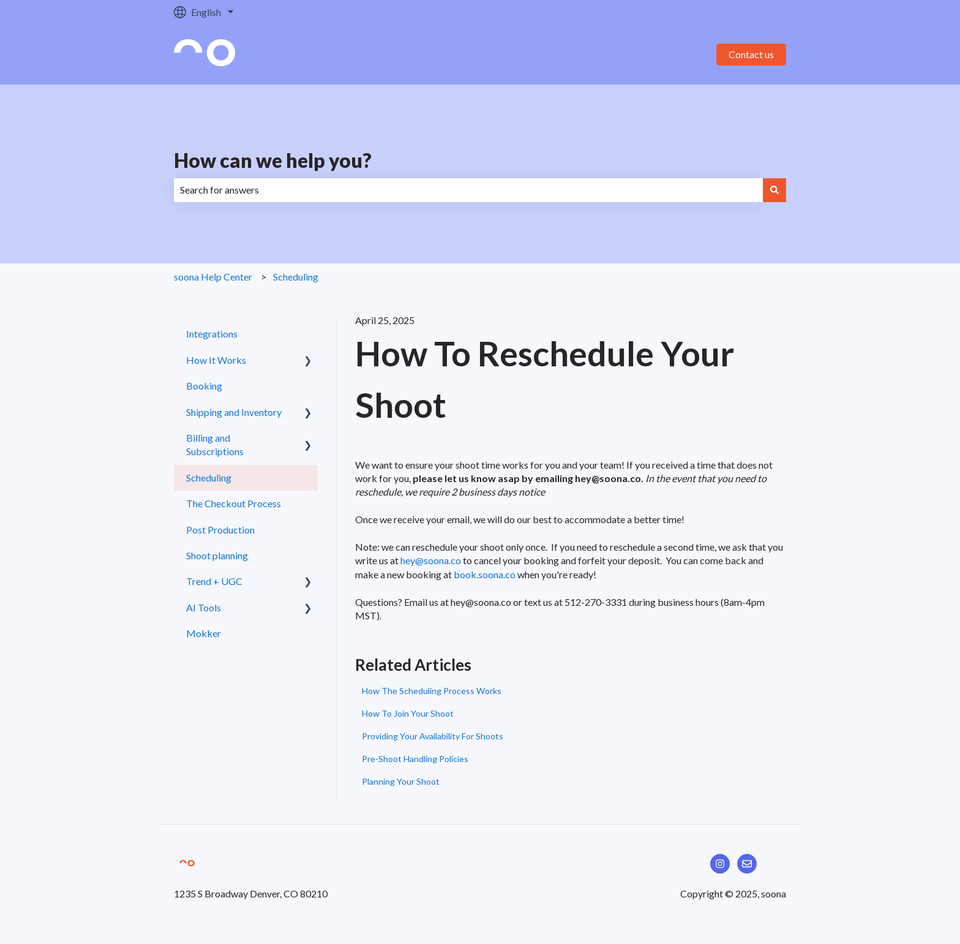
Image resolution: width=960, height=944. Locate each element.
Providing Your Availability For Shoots (432, 736)
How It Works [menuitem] (216, 360)
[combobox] (468, 190)
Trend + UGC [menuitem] (214, 581)
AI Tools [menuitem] (203, 607)
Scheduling (295, 276)
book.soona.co (485, 574)
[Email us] (747, 864)
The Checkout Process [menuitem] (233, 503)
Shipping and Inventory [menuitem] (234, 412)
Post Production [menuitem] (220, 529)
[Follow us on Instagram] (720, 864)
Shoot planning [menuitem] (217, 555)
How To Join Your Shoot (408, 713)
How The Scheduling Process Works (431, 690)
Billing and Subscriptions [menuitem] (215, 444)
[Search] (774, 190)
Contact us (751, 54)
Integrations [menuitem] (212, 333)
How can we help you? (273, 160)
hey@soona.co (430, 560)
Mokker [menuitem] (203, 633)
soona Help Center (213, 276)
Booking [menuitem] (204, 385)
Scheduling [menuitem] (208, 477)
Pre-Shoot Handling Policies (415, 758)
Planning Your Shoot (401, 781)
